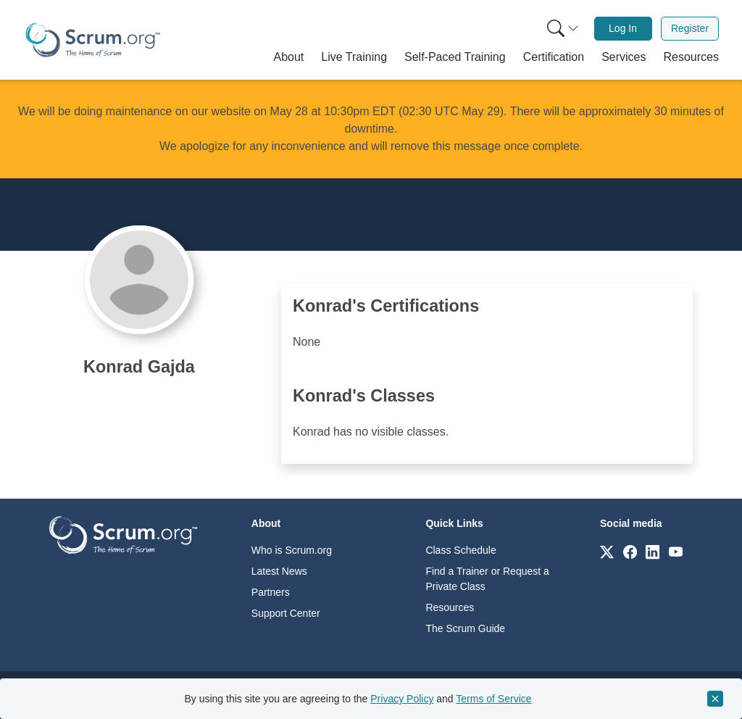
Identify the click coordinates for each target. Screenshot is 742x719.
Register (690, 28)
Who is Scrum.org (291, 550)
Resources (449, 607)
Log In (623, 28)
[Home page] (92, 39)
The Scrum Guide (465, 628)
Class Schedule (460, 550)
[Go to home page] (123, 534)
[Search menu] (563, 29)
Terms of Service (493, 699)
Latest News (279, 571)
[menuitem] (561, 29)
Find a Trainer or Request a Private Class (487, 578)
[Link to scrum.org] (607, 551)
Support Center (285, 613)
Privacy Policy (401, 699)
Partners (270, 592)
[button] (289, 57)
